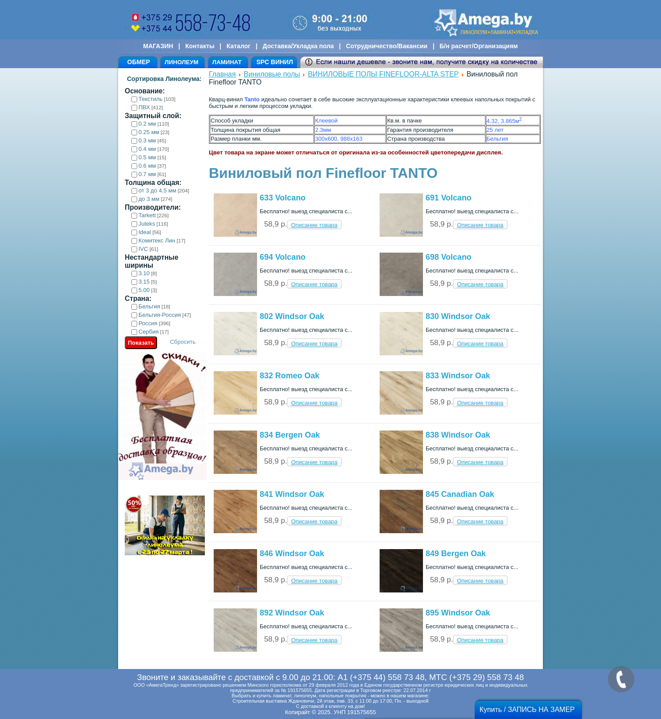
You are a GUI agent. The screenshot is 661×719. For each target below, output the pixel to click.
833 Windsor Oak (458, 375)
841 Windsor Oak (292, 494)
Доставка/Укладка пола (298, 46)
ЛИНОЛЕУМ (181, 62)
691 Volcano (449, 197)
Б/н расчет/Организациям (479, 46)
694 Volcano (283, 257)
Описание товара (314, 225)
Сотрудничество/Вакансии (386, 46)
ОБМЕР (138, 61)
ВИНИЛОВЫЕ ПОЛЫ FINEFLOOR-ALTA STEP (383, 74)
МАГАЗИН (158, 46)
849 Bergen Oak (456, 553)
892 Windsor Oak (292, 612)
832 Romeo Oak (289, 375)
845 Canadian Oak (460, 494)
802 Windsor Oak (292, 316)
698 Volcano (449, 257)
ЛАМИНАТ (227, 62)
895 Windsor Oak (458, 612)
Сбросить (183, 341)
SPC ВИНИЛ (274, 61)
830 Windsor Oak (458, 316)
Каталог (238, 46)
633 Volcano (283, 197)
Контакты (200, 46)
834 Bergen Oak (290, 435)
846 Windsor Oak (292, 553)
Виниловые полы (272, 74)
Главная (222, 74)
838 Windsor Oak (458, 435)
